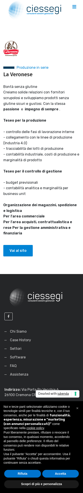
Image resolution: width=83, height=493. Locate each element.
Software (18, 357)
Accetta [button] (60, 473)
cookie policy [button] (35, 428)
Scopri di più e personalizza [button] (41, 484)
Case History (20, 340)
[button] (77, 408)
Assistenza (19, 374)
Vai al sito (18, 250)
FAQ (13, 366)
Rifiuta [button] (22, 473)
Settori (15, 349)
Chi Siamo (18, 331)
